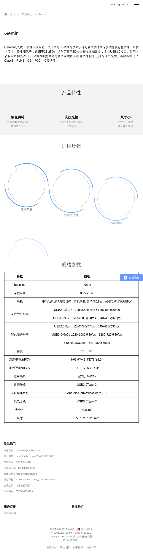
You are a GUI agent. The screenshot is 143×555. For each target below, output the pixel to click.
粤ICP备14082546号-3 (62, 529)
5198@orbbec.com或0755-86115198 (36, 479)
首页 (9, 14)
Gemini (40, 14)
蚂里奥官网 (10, 513)
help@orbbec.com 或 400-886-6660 (35, 456)
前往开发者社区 (24, 462)
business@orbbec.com (28, 450)
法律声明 (91, 547)
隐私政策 (78, 547)
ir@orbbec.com (26, 467)
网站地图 (65, 547)
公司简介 (51, 547)
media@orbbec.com (27, 473)
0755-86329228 (24, 491)
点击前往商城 (23, 485)
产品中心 (24, 14)
